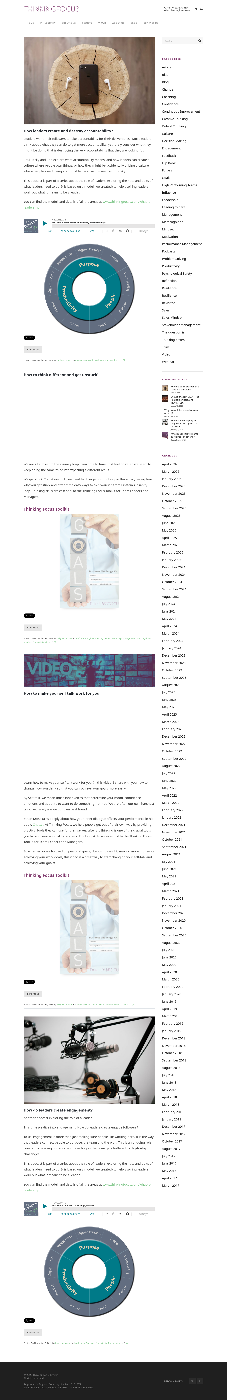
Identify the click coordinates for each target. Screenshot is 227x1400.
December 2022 (173, 736)
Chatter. (38, 824)
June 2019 (169, 1001)
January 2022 (171, 817)
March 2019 (170, 1016)
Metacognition (144, 638)
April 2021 (169, 884)
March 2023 (170, 722)
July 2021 (168, 862)
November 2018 (174, 1046)
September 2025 (174, 508)
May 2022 (169, 788)
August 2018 (171, 1068)
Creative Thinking (175, 119)
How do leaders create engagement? (58, 1110)
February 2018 (172, 1112)
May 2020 (169, 965)
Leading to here (173, 207)
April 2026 (169, 464)
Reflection (169, 281)
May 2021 (169, 876)
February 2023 (172, 729)
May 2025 (169, 530)
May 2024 (169, 618)
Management (129, 638)
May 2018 (169, 1090)
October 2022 (172, 751)
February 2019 (172, 1023)
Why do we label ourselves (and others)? (181, 412)
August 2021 (171, 854)
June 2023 (169, 699)
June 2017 (169, 1163)
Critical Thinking (174, 126)
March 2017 (170, 1185)
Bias (165, 75)
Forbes (167, 170)
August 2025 (171, 515)
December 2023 (173, 655)
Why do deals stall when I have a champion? (185, 388)
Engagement (171, 148)
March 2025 (170, 545)
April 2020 (169, 972)
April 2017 (169, 1178)
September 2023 (174, 677)
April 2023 (169, 714)
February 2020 (172, 987)
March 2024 (170, 633)
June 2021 (169, 869)
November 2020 (174, 920)
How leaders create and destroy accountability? (68, 130)
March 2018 (170, 1104)
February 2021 (172, 898)
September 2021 (174, 847)
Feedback (169, 156)
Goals (166, 178)
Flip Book (169, 163)
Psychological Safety (177, 273)
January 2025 (171, 560)
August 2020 (171, 943)
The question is (112, 360)
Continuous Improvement (181, 111)
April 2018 (169, 1097)
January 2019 (171, 1031)
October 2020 (172, 928)
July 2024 (168, 604)
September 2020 (174, 935)
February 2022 (172, 810)
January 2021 (171, 906)
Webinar (168, 362)
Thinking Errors (173, 340)
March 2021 (170, 891)
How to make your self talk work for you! (62, 693)
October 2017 (172, 1141)
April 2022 (169, 795)
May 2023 (169, 707)
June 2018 (169, 1082)
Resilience (169, 288)
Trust (166, 347)
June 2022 (169, 780)
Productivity (38, 642)
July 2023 (168, 692)
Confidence (80, 638)
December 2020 (173, 913)
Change (167, 89)
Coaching (169, 97)
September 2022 (174, 758)
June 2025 (169, 523)
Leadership (88, 360)
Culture (78, 360)
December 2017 (173, 1126)
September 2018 (174, 1060)
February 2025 (172, 552)
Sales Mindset (172, 317)
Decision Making (174, 141)
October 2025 (172, 501)
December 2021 (173, 825)
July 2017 (168, 1156)
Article (166, 67)
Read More (33, 349)
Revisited (168, 303)
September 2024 (174, 589)
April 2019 (169, 1009)
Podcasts (99, 360)
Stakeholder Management (181, 325)
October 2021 (172, 839)
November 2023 (174, 663)
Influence (169, 192)
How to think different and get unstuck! (61, 374)
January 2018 (171, 1119)
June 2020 (169, 957)
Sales (166, 310)
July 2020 (168, 950)
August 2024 (171, 596)
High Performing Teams (98, 638)
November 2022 (174, 744)
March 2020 (170, 979)
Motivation (170, 237)
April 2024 (169, 626)
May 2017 (169, 1171)
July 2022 (168, 773)
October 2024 (172, 582)
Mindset (27, 642)
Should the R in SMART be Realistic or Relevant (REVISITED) (185, 399)
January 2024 (171, 648)
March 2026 (170, 471)
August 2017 (171, 1149)
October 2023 (172, 670)
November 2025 (174, 493)
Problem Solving (174, 259)
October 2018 (172, 1053)
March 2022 (170, 803)
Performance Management (182, 244)
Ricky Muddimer (64, 638)
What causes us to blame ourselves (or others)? (184, 435)
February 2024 (172, 641)
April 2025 (169, 538)
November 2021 (174, 832)
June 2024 (169, 611)
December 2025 (173, 486)
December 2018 (173, 1038)
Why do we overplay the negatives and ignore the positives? (184, 423)
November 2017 (174, 1134)
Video (47, 642)
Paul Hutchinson (64, 360)
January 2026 (171, 479)
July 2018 (168, 1075)
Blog (165, 82)
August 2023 (171, 685)
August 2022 (171, 766)
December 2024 (173, 567)
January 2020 (171, 994)
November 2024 (174, 574)
